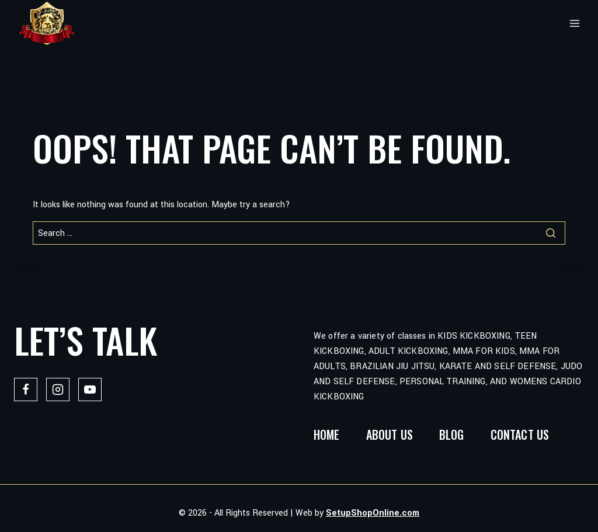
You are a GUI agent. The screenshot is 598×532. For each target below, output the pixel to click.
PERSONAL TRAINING (442, 381)
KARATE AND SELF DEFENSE (498, 366)
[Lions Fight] (47, 23)
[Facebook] (25, 389)
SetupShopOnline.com (372, 513)
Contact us (520, 434)
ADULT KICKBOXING (408, 351)
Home (327, 434)
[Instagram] (57, 389)
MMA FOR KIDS (484, 351)
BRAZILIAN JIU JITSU (392, 366)
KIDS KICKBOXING (473, 336)
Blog (451, 434)
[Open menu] (574, 23)
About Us (389, 434)
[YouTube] (90, 389)
